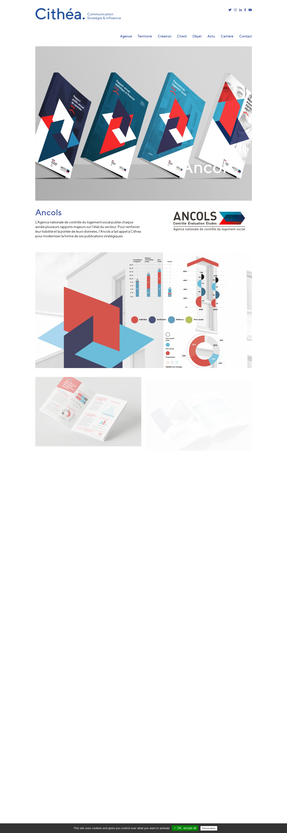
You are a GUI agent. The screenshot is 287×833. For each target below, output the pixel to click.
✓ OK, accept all (185, 828)
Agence (126, 36)
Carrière (227, 36)
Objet (197, 36)
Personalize (208, 828)
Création (164, 36)
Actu (211, 36)
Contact (245, 36)
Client (182, 36)
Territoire (145, 36)
